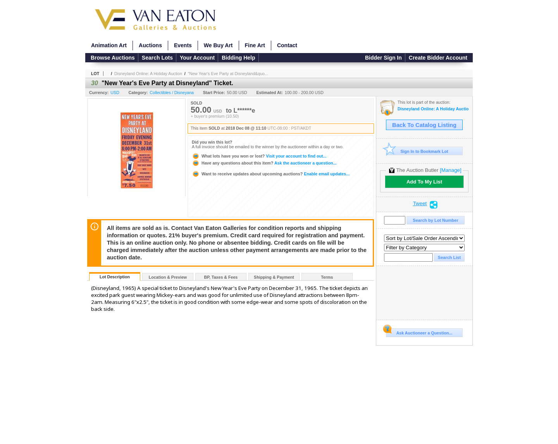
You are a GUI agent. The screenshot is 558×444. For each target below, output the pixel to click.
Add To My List (424, 182)
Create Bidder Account (438, 58)
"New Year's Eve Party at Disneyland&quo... (228, 73)
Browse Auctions (113, 58)
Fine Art (255, 45)
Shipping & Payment (274, 277)
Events (183, 45)
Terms (327, 277)
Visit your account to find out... (259, 156)
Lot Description (115, 276)
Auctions (150, 45)
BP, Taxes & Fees (221, 277)
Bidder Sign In (383, 58)
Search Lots (157, 58)
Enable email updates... (271, 173)
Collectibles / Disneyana (172, 92)
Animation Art (109, 45)
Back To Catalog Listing (424, 125)
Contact (287, 45)
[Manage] (450, 170)
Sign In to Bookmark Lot (417, 151)
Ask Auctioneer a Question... (419, 331)
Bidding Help (238, 58)
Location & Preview (168, 277)
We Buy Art (218, 45)
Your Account (197, 58)
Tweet (420, 203)
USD (114, 92)
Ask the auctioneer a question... (264, 163)
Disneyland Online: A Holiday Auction (148, 73)
